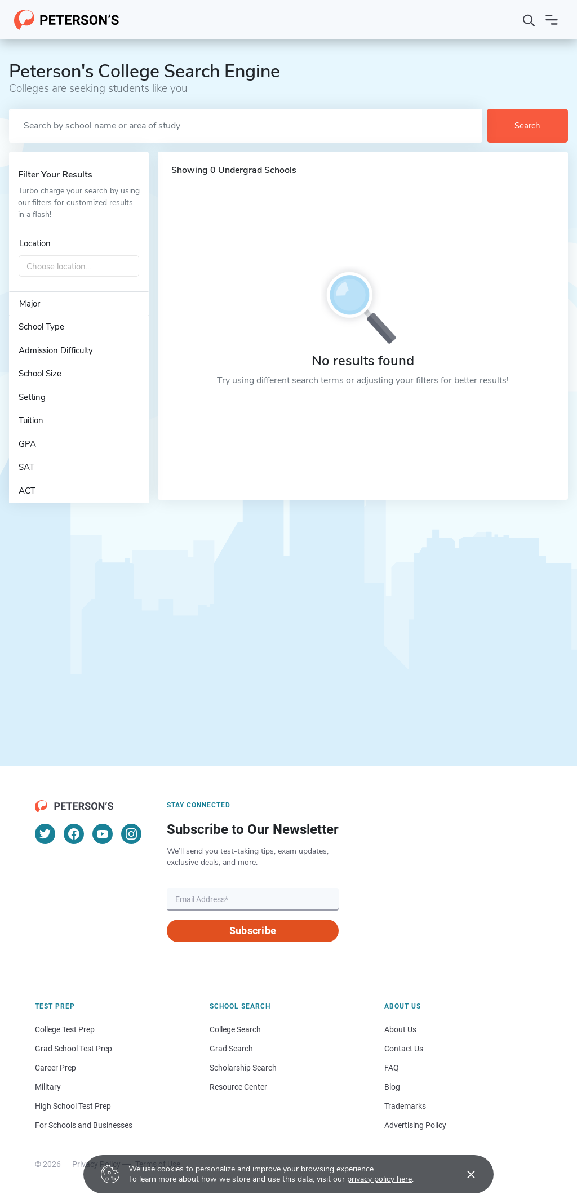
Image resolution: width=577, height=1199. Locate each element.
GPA (27, 444)
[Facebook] (74, 834)
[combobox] (79, 266)
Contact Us (403, 1048)
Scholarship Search (243, 1067)
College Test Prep (65, 1029)
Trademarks (405, 1106)
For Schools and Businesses (83, 1125)
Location (35, 243)
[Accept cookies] (463, 1174)
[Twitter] (45, 834)
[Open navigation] (551, 20)
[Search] (529, 20)
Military (48, 1086)
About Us (400, 1029)
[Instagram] (131, 834)
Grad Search (231, 1048)
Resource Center (238, 1086)
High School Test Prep (73, 1106)
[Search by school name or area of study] (245, 126)
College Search (235, 1029)
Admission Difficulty (56, 350)
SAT (26, 467)
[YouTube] (102, 834)
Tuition (31, 420)
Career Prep (55, 1067)
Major (29, 303)
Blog (392, 1086)
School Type (41, 326)
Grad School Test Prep (73, 1048)
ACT (27, 490)
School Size (40, 373)
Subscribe (252, 930)
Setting (32, 397)
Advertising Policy (415, 1125)
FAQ (391, 1067)
